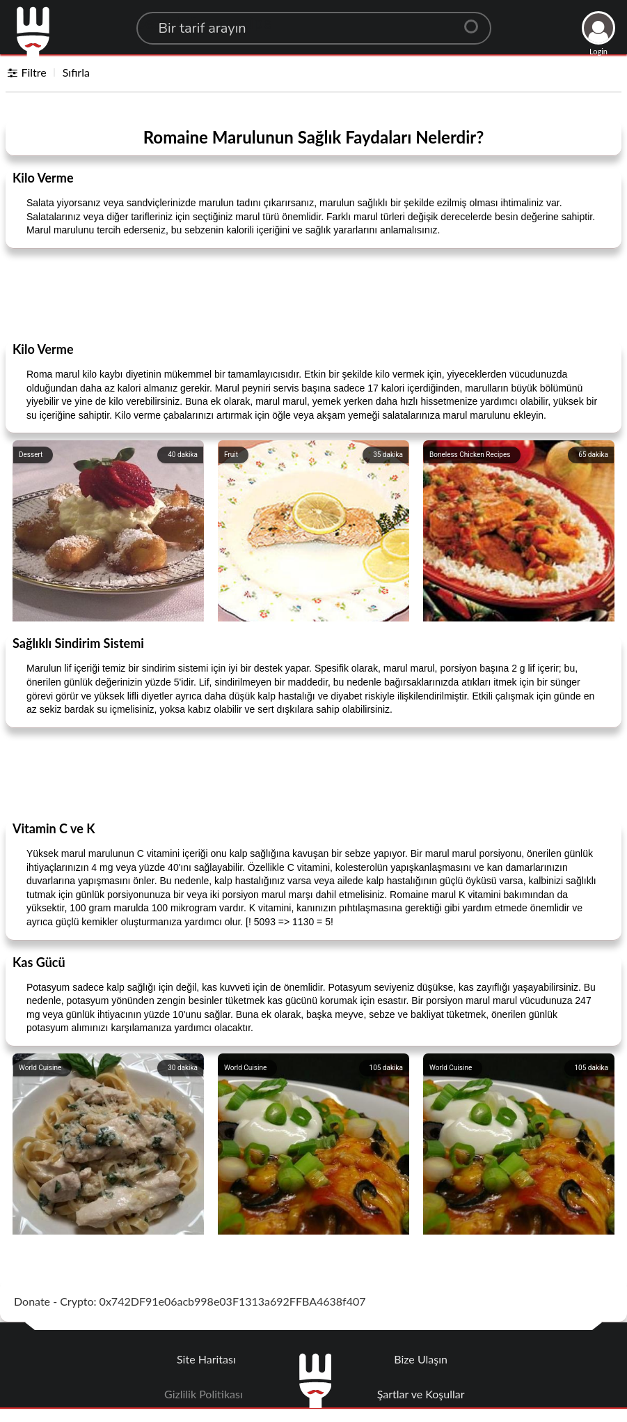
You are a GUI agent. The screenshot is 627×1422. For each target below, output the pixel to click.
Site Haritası (206, 1359)
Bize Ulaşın (420, 1359)
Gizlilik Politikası (203, 1393)
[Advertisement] (314, 294)
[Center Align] (476, 20)
